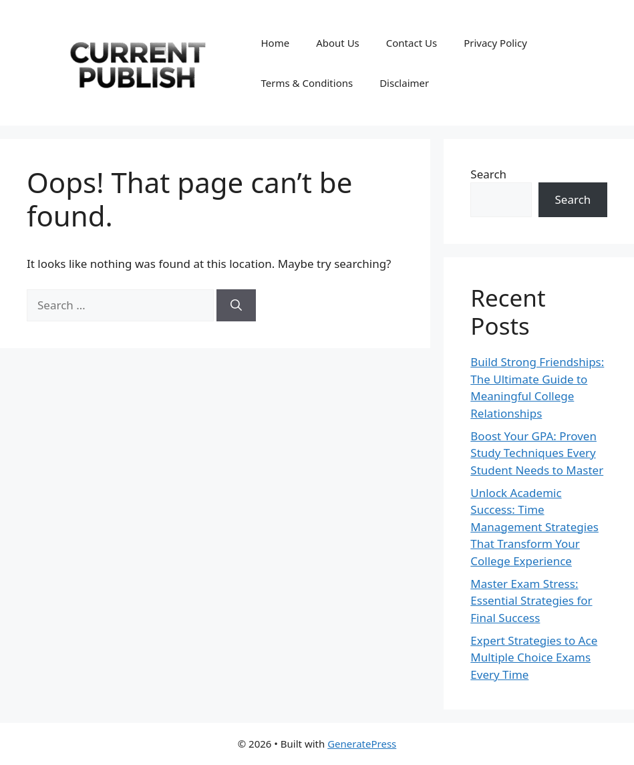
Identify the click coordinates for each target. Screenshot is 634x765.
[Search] (236, 305)
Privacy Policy (495, 42)
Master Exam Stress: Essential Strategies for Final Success (531, 600)
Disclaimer (404, 83)
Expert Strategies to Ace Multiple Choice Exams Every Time (533, 657)
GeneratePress (361, 743)
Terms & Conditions (307, 83)
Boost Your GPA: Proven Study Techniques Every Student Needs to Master (536, 453)
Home (275, 42)
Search (488, 174)
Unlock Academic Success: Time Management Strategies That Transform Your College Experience (534, 527)
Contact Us (411, 42)
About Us (337, 42)
